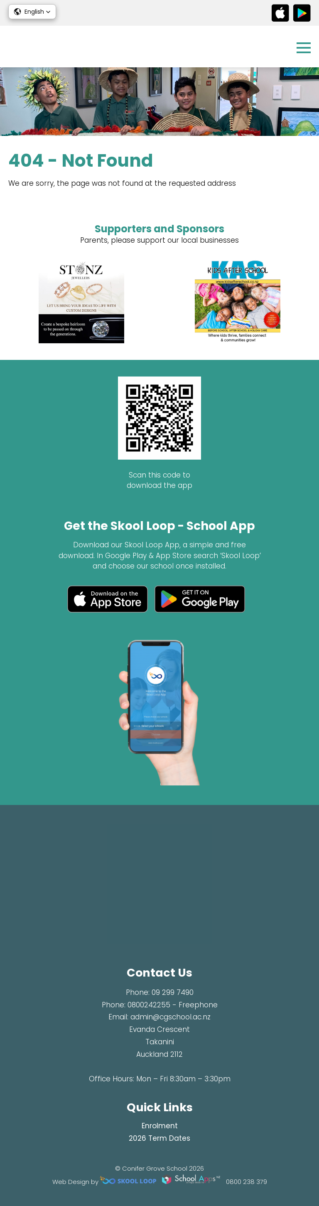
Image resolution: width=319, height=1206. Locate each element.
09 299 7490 (173, 992)
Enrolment (160, 1126)
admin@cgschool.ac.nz (170, 1017)
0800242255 (149, 1005)
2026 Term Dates (159, 1138)
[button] (32, 11)
